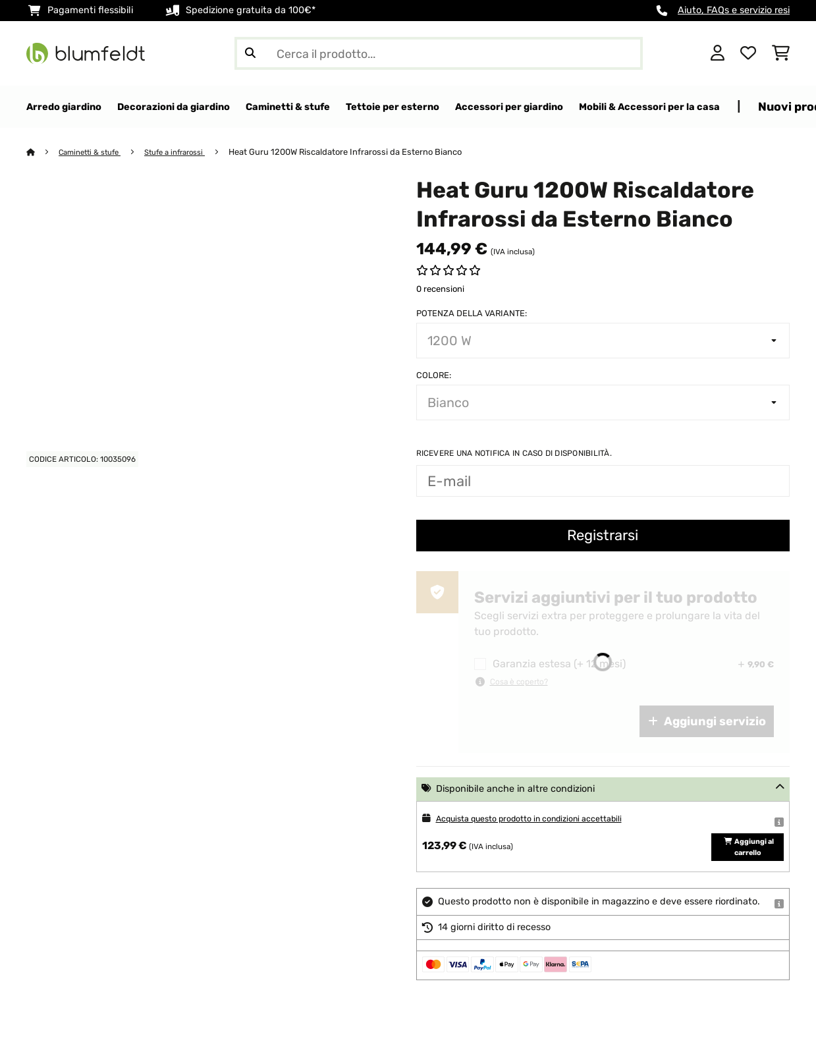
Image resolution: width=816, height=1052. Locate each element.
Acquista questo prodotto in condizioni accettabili (546, 819)
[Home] (43, 152)
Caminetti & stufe (95, 152)
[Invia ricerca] (250, 53)
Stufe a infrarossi (190, 152)
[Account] (717, 53)
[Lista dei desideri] (748, 53)
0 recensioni (440, 289)
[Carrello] (781, 53)
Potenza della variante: (471, 314)
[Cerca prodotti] (438, 53)
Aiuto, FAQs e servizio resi (734, 10)
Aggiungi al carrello (747, 859)
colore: (433, 376)
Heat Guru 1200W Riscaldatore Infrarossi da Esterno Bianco (364, 152)
